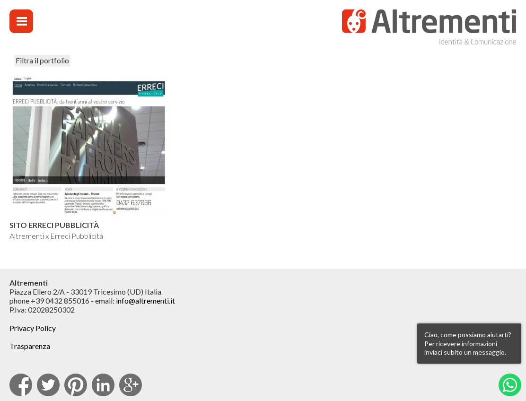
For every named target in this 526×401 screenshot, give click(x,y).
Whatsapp (510, 385)
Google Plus (130, 385)
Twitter (48, 385)
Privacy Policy (32, 327)
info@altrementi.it (145, 300)
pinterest (75, 385)
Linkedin (103, 385)
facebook (20, 385)
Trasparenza (29, 345)
